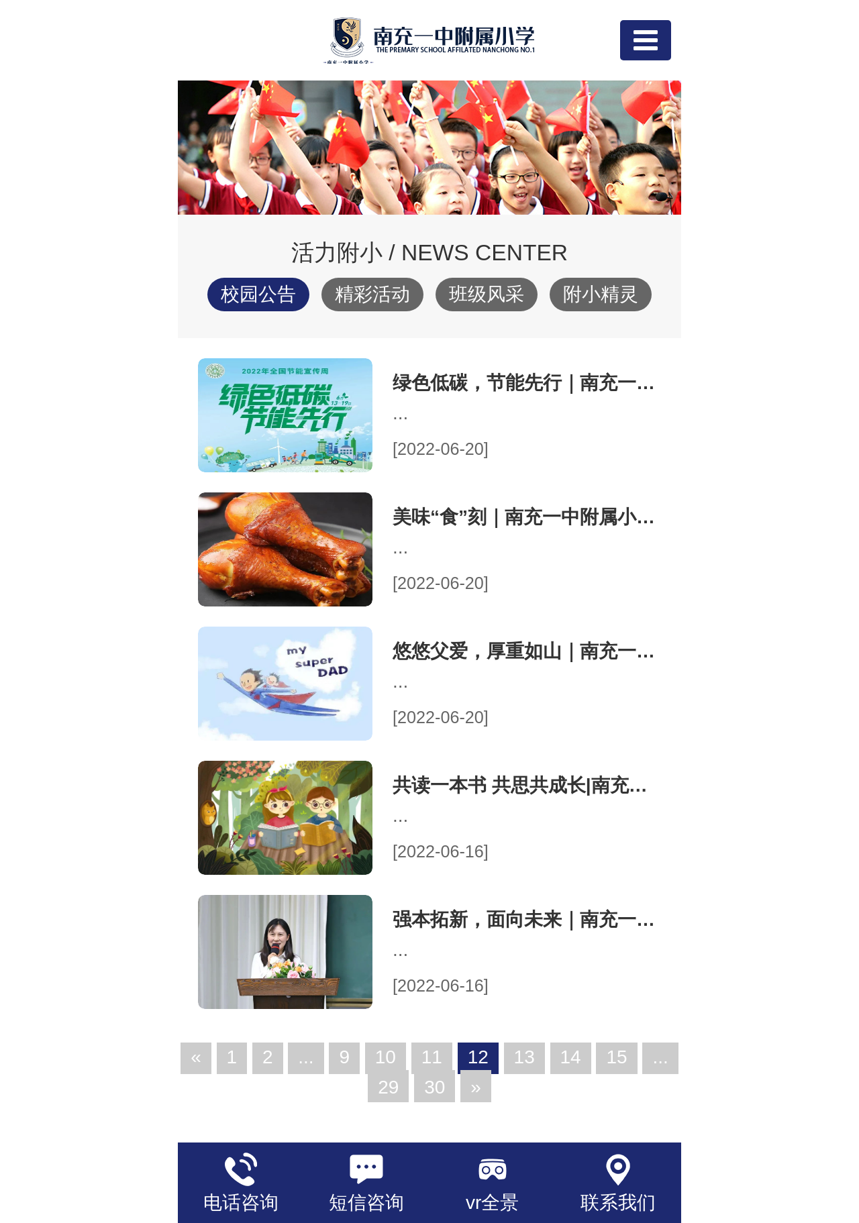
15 (616, 1057)
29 (388, 1087)
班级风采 (486, 294)
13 (524, 1057)
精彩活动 (372, 294)
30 (434, 1087)
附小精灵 (600, 294)
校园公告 (258, 294)
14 (570, 1057)
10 (385, 1057)
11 (431, 1057)
